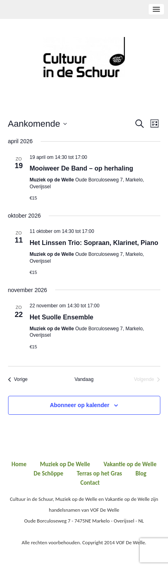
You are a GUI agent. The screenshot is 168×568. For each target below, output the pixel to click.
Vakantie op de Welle (130, 464)
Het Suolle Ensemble (61, 317)
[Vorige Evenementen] (18, 379)
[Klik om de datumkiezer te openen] (37, 123)
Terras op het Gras (99, 473)
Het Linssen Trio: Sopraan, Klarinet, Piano (94, 242)
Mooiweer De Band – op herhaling (81, 168)
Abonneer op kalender (80, 405)
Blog (140, 473)
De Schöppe (49, 473)
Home (18, 464)
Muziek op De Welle (65, 464)
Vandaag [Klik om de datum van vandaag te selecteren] (84, 379)
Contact (90, 482)
